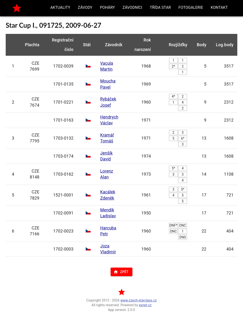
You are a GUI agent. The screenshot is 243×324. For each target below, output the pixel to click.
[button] (60, 7)
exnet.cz (145, 305)
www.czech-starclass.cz (138, 300)
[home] (17, 8)
